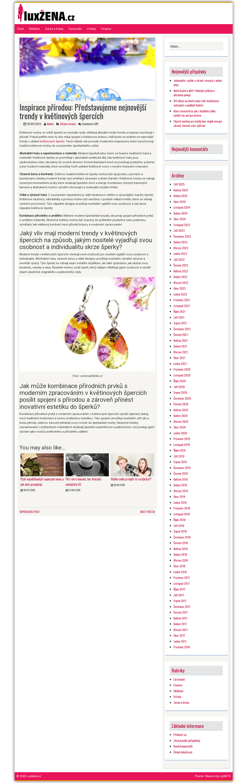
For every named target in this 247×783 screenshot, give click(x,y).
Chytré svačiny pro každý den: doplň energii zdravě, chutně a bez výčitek (198, 123)
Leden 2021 (180, 363)
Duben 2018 (180, 554)
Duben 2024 (180, 213)
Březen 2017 (181, 629)
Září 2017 (179, 595)
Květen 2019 (181, 479)
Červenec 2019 (182, 468)
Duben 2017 (180, 624)
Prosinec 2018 (182, 508)
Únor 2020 (180, 427)
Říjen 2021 (179, 311)
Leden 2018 (180, 572)
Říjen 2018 (179, 519)
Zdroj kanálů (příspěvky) (187, 740)
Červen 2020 (181, 404)
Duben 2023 (180, 242)
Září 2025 (179, 184)
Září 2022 (179, 259)
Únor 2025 (180, 201)
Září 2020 (179, 387)
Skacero (210, 776)
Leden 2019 (180, 502)
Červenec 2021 (182, 329)
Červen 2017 (181, 612)
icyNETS (225, 776)
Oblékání (34, 29)
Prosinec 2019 (182, 439)
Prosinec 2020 (182, 369)
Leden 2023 (180, 253)
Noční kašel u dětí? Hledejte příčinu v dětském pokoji (194, 92)
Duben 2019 (180, 485)
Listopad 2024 (182, 207)
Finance (106, 29)
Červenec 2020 (182, 398)
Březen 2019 (181, 491)
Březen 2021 (181, 352)
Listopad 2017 (182, 583)
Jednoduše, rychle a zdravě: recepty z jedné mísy (198, 82)
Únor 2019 (179, 496)
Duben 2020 (180, 415)
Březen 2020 (181, 421)
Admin (50, 124)
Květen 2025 (181, 190)
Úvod (20, 29)
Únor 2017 (179, 635)
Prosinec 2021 (182, 300)
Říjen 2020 (180, 381)
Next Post (147, 511)
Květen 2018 (181, 549)
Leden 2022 (180, 294)
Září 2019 (179, 456)
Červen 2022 (181, 265)
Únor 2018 (179, 566)
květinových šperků (52, 141)
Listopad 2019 (182, 444)
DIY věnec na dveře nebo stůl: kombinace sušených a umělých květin (196, 103)
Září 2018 (179, 525)
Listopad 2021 (182, 306)
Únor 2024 (180, 219)
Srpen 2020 (180, 392)
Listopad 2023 (182, 225)
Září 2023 (179, 230)
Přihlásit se (180, 734)
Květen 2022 (181, 271)
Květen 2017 (180, 618)
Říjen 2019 (179, 450)
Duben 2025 (180, 196)
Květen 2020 (181, 410)
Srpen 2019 (180, 462)
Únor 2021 (179, 358)
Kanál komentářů (183, 746)
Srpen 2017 (180, 600)
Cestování (75, 29)
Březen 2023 (181, 248)
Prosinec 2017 (182, 577)
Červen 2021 (181, 334)
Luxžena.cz (34, 776)
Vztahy (91, 29)
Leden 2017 (180, 641)
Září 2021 (179, 317)
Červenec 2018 (182, 537)
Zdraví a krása (54, 29)
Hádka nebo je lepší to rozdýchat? (131, 479)
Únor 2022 (180, 288)
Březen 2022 (181, 282)
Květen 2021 (181, 340)
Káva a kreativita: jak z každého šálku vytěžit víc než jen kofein (195, 113)
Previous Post (29, 511)
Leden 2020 (180, 433)
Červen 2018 (181, 543)
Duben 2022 (180, 277)
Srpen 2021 (180, 323)
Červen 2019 (181, 473)
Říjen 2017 (179, 589)
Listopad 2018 (182, 514)
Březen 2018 (181, 560)
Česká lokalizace (183, 752)
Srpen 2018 (180, 531)
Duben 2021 (180, 346)
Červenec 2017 (182, 606)
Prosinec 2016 (182, 647)
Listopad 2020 (182, 375)
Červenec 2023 (182, 236)
